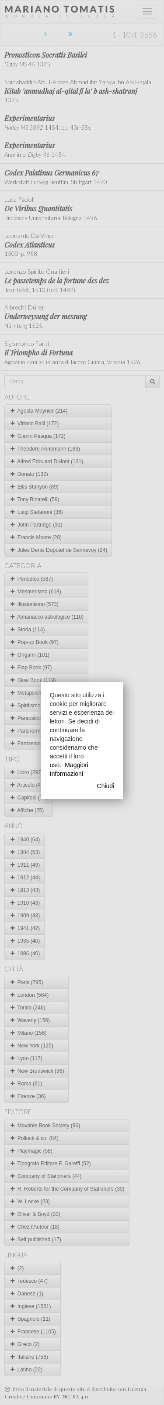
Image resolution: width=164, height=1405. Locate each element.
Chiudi (106, 785)
